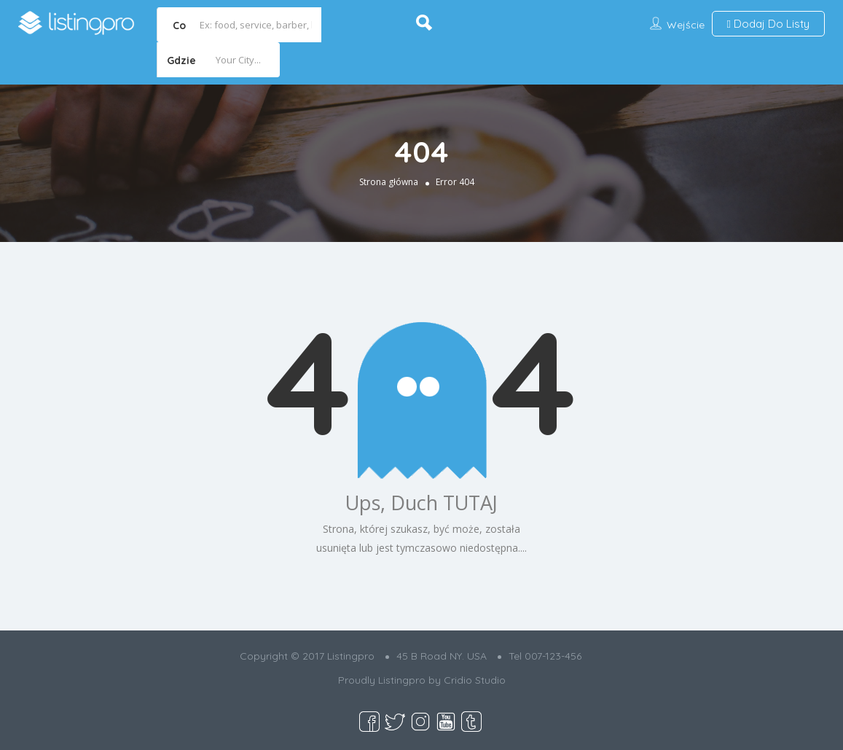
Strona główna (388, 182)
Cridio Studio (475, 680)
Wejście (686, 24)
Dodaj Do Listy (768, 24)
